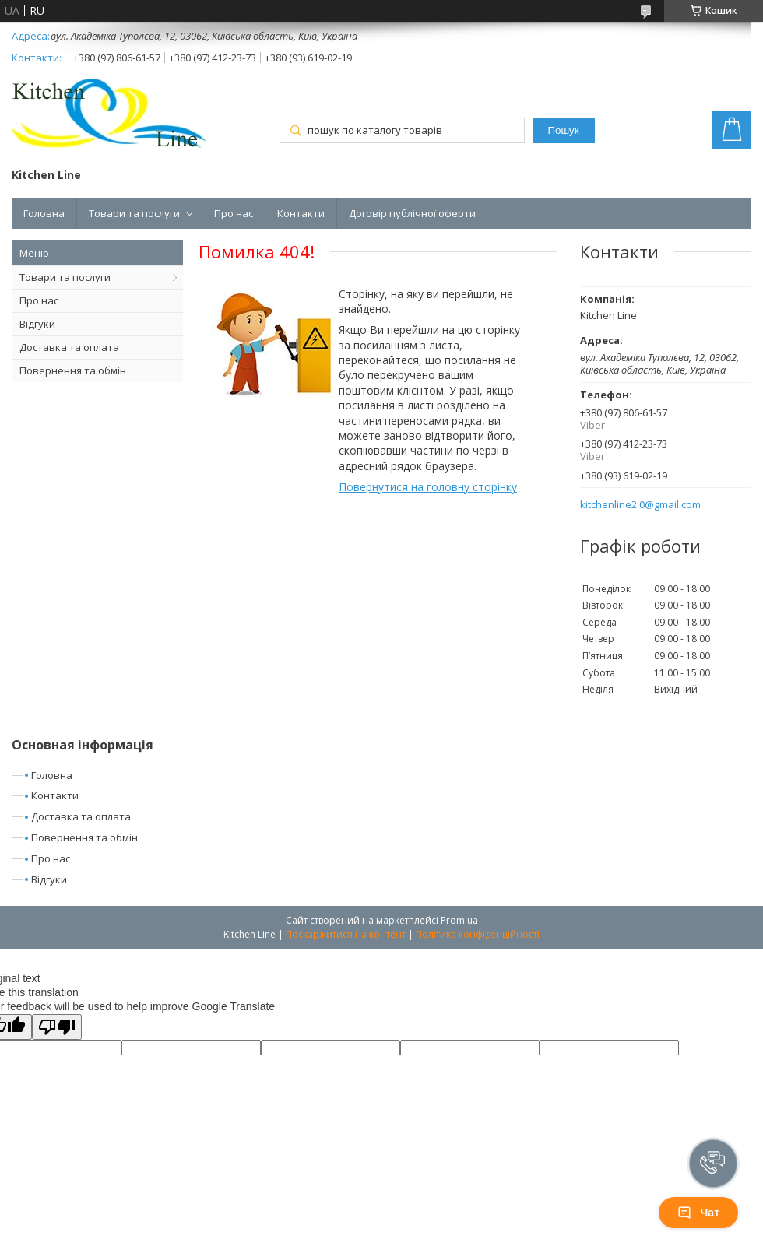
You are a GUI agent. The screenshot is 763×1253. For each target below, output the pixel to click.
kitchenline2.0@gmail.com (640, 504)
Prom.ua (459, 920)
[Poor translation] (57, 1027)
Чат (698, 1213)
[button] (713, 1163)
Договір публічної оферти (412, 213)
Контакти (301, 213)
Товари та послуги (134, 213)
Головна (44, 213)
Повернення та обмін (72, 370)
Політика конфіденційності (478, 934)
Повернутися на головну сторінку (428, 486)
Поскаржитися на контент (346, 934)
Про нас (233, 213)
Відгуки (37, 324)
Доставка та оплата (69, 347)
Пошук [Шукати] (562, 130)
